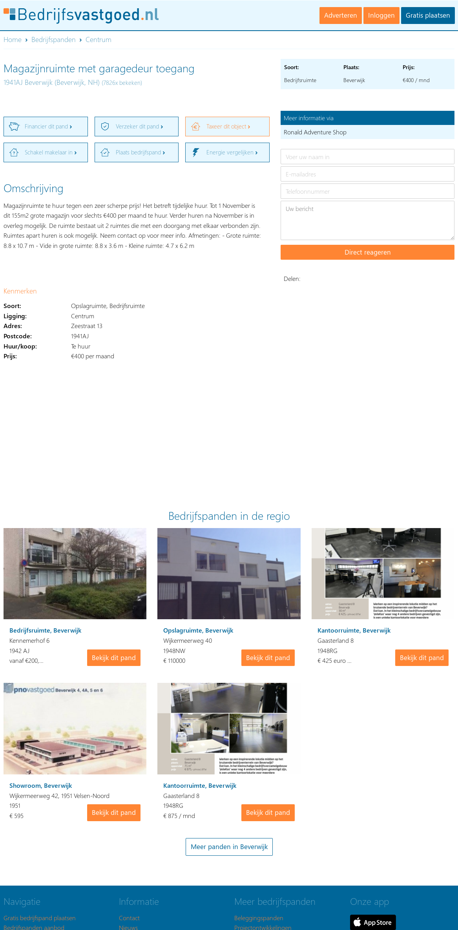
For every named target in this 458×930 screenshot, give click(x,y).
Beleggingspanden (258, 917)
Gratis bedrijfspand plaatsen (40, 917)
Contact (129, 917)
